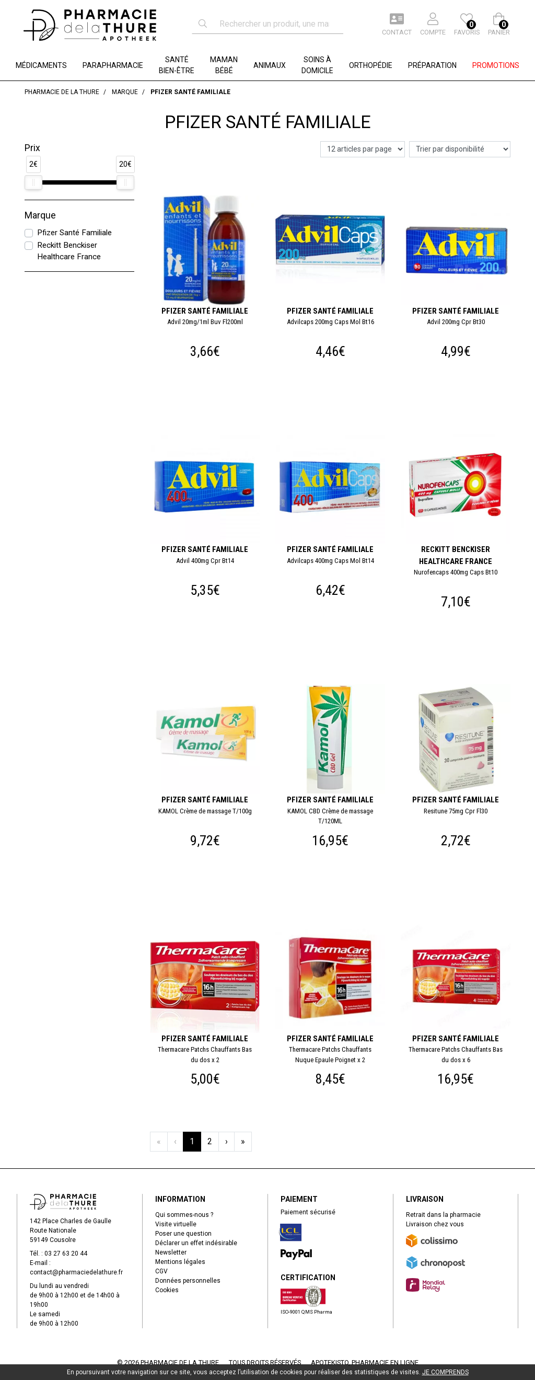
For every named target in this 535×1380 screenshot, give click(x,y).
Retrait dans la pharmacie (443, 1214)
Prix (32, 148)
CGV (161, 1271)
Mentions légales (180, 1262)
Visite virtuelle (175, 1224)
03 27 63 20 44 (65, 1253)
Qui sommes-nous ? (184, 1214)
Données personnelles (187, 1280)
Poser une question (183, 1233)
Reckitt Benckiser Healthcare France (69, 251)
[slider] (33, 182)
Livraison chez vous (435, 1224)
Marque (40, 215)
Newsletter (171, 1252)
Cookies (167, 1290)
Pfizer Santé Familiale (74, 232)
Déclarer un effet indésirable (196, 1243)
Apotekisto (364, 1362)
